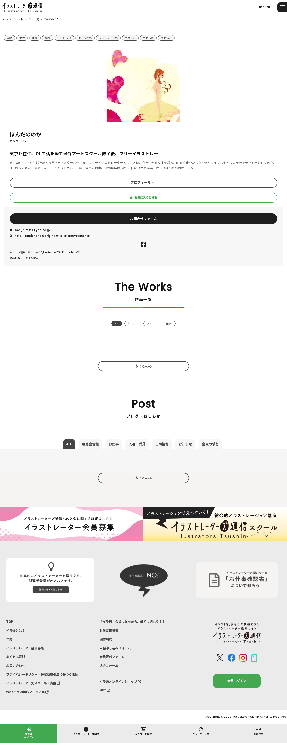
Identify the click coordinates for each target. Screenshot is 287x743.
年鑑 (9, 639)
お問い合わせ (15, 665)
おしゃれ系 (85, 38)
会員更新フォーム (112, 656)
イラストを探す (143, 731)
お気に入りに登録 (143, 197)
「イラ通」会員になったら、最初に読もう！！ (132, 621)
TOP (9, 621)
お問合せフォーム (143, 218)
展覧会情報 (90, 443)
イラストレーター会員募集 (25, 648)
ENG (268, 7)
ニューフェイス (201, 731)
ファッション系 (108, 38)
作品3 (169, 323)
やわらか (148, 38)
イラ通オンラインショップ (120, 681)
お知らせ (185, 443)
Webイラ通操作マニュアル (27, 692)
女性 (22, 38)
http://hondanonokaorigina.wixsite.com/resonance (50, 236)
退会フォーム (109, 665)
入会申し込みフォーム (115, 648)
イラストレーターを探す (86, 731)
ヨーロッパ (64, 38)
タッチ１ (132, 323)
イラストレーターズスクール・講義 (33, 683)
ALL (116, 323)
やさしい (130, 38)
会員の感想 (210, 443)
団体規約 (106, 639)
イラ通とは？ (15, 630)
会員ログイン (236, 680)
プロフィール (143, 182)
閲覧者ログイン (28, 732)
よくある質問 (15, 656)
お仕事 (114, 443)
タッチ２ (152, 323)
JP (260, 7)
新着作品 (258, 731)
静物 (47, 38)
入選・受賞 (137, 443)
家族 (34, 38)
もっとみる (143, 365)
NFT (105, 690)
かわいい (166, 38)
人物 (9, 38)
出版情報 (162, 443)
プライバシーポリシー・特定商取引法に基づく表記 (42, 674)
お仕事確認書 (109, 630)
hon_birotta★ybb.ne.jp (30, 230)
